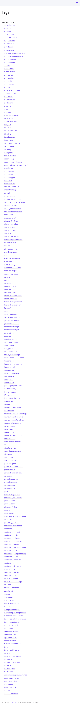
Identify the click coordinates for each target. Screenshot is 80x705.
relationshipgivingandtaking (15, 553)
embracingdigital (10, 264)
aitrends (7, 112)
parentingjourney (11, 479)
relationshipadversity (12, 532)
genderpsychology (11, 327)
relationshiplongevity (12, 560)
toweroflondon (10, 641)
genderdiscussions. (11, 323)
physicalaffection (10, 507)
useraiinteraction (10, 681)
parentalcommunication (13, 466)
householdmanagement (13, 364)
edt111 (7, 255)
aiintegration (9, 84)
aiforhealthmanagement (13, 56)
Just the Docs (13, 702)
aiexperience (9, 50)
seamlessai (8, 591)
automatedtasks (10, 121)
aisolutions (8, 103)
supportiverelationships (13, 616)
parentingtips (9, 488)
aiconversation (10, 44)
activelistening (9, 25)
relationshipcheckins (12, 544)
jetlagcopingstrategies (13, 386)
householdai (9, 361)
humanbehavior (10, 370)
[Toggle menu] (77, 3)
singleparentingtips (11, 603)
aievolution (8, 47)
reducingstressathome (13, 526)
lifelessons (8, 395)
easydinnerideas (10, 252)
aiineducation (9, 72)
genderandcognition (12, 317)
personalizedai (10, 501)
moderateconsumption (13, 435)
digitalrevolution (10, 233)
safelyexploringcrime (12, 588)
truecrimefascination (12, 662)
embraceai (8, 261)
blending (7, 134)
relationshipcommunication (15, 547)
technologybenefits (11, 625)
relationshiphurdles (11, 557)
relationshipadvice (11, 535)
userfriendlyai (9, 684)
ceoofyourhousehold (12, 143)
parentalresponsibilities (13, 473)
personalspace (10, 504)
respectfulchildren (11, 578)
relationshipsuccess (11, 572)
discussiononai (10, 243)
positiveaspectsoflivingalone (15, 516)
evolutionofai (9, 283)
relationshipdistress (11, 550)
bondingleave (9, 137)
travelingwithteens (11, 650)
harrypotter (8, 348)
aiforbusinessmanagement (14, 53)
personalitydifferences (13, 497)
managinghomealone (12, 423)
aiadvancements (10, 37)
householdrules (10, 367)
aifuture (7, 65)
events (6, 280)
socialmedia (8, 606)
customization (9, 196)
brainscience (9, 140)
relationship (8, 529)
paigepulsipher (10, 463)
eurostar (7, 277)
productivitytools (10, 519)
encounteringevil (10, 271)
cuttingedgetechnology (13, 199)
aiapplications (9, 40)
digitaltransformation (12, 236)
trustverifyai (9, 672)
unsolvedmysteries (11, 678)
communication (10, 156)
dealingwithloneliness (12, 208)
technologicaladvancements (15, 619)
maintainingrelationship (13, 417)
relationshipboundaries (13, 541)
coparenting (9, 159)
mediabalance (9, 426)
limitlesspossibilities (12, 398)
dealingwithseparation (13, 212)
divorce (7, 246)
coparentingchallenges (13, 162)
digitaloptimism (10, 230)
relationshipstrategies (12, 566)
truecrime (8, 659)
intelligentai (8, 379)
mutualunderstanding (12, 442)
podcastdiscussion (11, 513)
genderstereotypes (11, 330)
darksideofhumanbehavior (14, 202)
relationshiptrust (10, 575)
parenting (8, 476)
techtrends (8, 628)
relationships (9, 563)
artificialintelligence (11, 115)
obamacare (8, 454)
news (6, 445)
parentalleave (9, 470)
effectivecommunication (13, 258)
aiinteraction (9, 87)
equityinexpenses (11, 274)
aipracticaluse (9, 100)
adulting (7, 31)
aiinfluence (8, 75)
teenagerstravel (10, 634)
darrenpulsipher (10, 205)
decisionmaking (10, 215)
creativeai (8, 180)
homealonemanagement (14, 358)
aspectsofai (8, 118)
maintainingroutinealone (14, 420)
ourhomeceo (9, 457)
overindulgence (10, 460)
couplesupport (10, 177)
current (7, 193)
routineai (7, 585)
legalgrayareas (10, 392)
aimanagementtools (12, 90)
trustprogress (9, 668)
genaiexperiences (11, 314)
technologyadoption (12, 622)
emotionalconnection (12, 267)
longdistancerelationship (14, 407)
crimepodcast (9, 183)
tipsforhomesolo (10, 637)
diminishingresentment (13, 239)
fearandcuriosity (10, 292)
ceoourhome (9, 146)
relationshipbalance (12, 538)
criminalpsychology (11, 187)
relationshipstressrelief (13, 569)
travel (6, 647)
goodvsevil (8, 336)
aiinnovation (9, 78)
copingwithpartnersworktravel (16, 165)
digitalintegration (11, 224)
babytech (7, 124)
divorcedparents (10, 249)
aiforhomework (10, 59)
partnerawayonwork (12, 494)
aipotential (8, 96)
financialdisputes (10, 299)
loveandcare (9, 410)
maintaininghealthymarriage (15, 414)
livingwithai (8, 401)
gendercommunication (13, 320)
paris (6, 491)
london (7, 404)
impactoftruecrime (11, 373)
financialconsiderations (13, 295)
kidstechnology (10, 389)
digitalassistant (10, 218)
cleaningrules (9, 149)
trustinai (7, 665)
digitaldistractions (11, 221)
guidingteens (9, 345)
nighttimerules (10, 448)
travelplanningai (10, 653)
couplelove (8, 174)
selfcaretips (8, 597)
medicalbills (8, 429)
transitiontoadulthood (12, 644)
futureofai (8, 308)
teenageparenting (11, 631)
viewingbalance (10, 687)
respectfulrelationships (13, 581)
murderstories (9, 438)
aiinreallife (8, 81)
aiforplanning (9, 62)
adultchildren (9, 28)
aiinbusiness (9, 68)
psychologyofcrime (11, 522)
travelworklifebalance (12, 656)
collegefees (8, 152)
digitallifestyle (9, 227)
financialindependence (13, 302)
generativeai (9, 333)
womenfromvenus (11, 693)
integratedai (9, 376)
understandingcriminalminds (15, 675)
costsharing (8, 168)
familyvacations (10, 289)
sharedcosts (9, 600)
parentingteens (10, 485)
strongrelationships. (12, 609)
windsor (7, 690)
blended (7, 128)
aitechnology (9, 106)
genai (6, 311)
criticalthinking (10, 190)
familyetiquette (10, 286)
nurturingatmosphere (12, 451)
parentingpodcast (11, 482)
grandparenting (10, 339)
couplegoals (9, 171)
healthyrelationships (12, 354)
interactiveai (9, 382)
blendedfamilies (10, 131)
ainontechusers (10, 93)
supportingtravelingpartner (15, 613)
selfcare (7, 594)
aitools (6, 109)
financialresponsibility (12, 305)
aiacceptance (9, 34)
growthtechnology (11, 342)
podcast (7, 510)
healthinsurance (10, 351)
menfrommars (10, 432)
